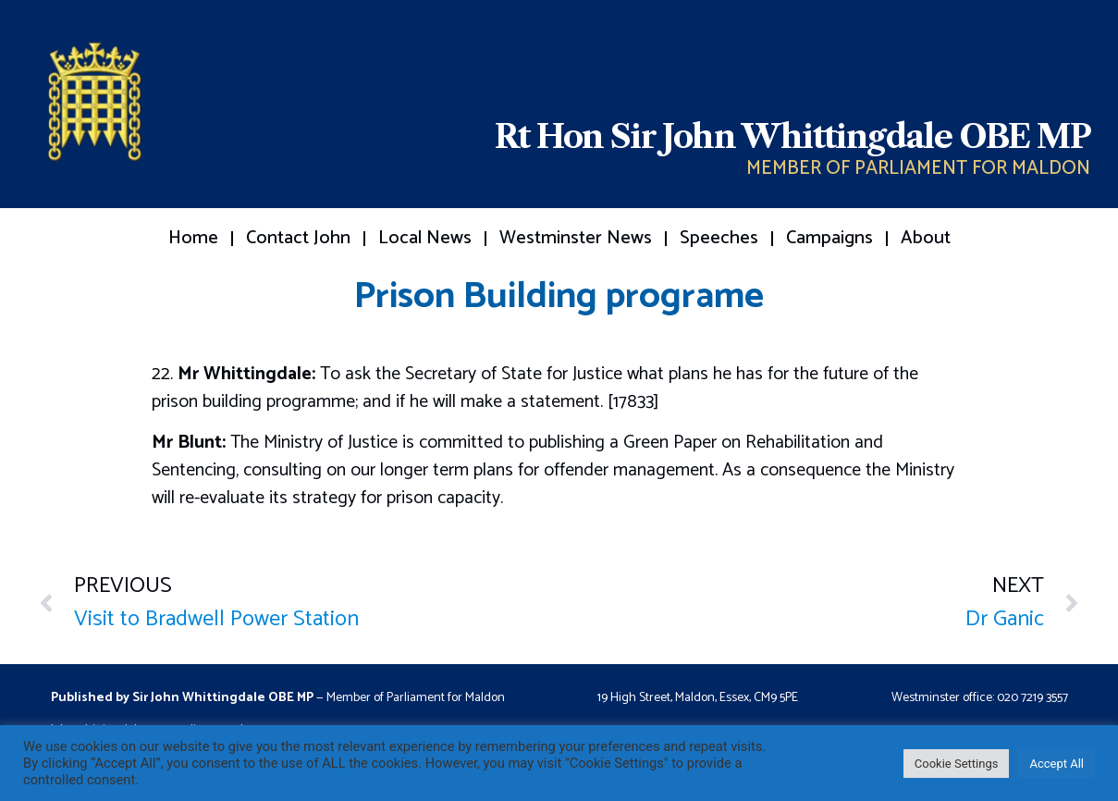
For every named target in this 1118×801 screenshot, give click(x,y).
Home (193, 238)
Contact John (298, 238)
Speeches (719, 238)
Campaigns (829, 238)
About (926, 238)
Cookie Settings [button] (957, 763)
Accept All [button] (1056, 763)
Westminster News (575, 238)
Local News (425, 238)
